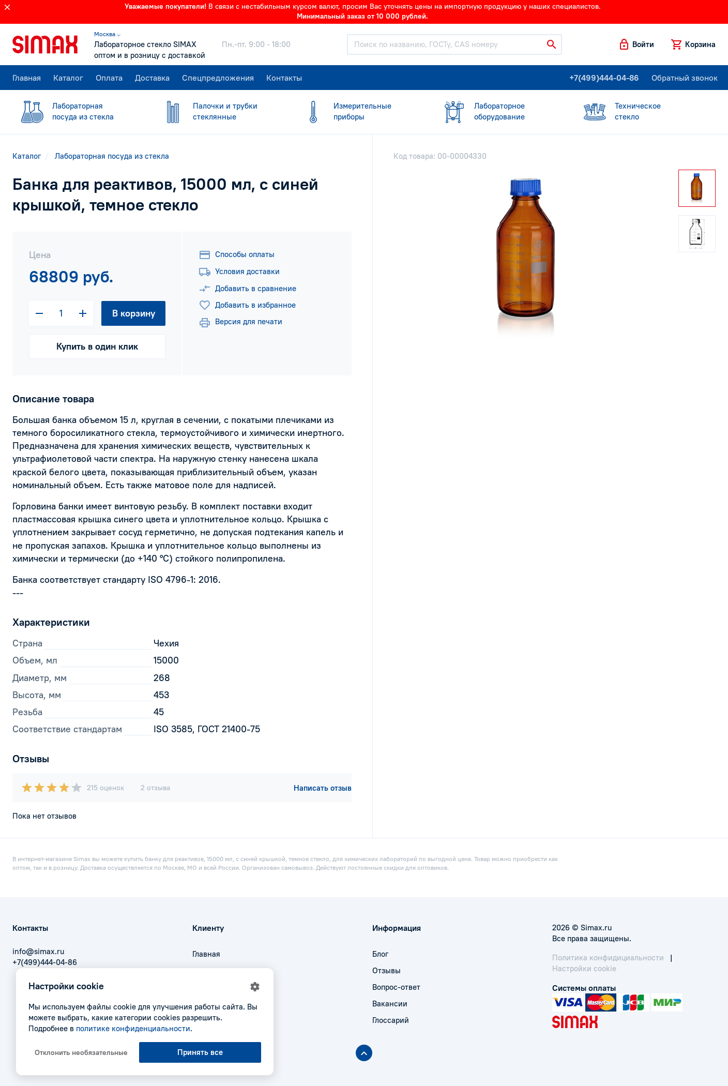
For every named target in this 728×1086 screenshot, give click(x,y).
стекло (639, 111)
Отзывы (386, 970)
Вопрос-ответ (396, 987)
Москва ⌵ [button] (107, 34)
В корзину (133, 313)
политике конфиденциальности (133, 1028)
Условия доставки (239, 272)
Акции (203, 1020)
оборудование (498, 111)
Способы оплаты (237, 255)
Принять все (200, 1052)
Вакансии (389, 1003)
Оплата (109, 77)
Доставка (152, 77)
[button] (636, 44)
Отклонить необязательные (81, 1052)
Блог (380, 954)
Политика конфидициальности (608, 957)
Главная (26, 77)
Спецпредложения (218, 77)
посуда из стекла (76, 111)
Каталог (68, 77)
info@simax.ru (38, 951)
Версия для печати (240, 322)
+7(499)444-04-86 (604, 77)
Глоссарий (390, 1020)
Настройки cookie (584, 968)
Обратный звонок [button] (684, 77)
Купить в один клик (97, 346)
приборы (358, 111)
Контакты (284, 77)
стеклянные (217, 111)
